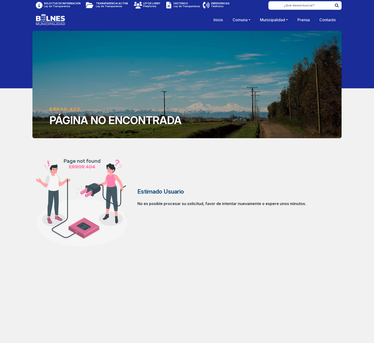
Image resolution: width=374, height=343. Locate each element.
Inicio (218, 19)
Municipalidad (272, 19)
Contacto (327, 19)
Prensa (303, 19)
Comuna (240, 19)
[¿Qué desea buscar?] (300, 5)
